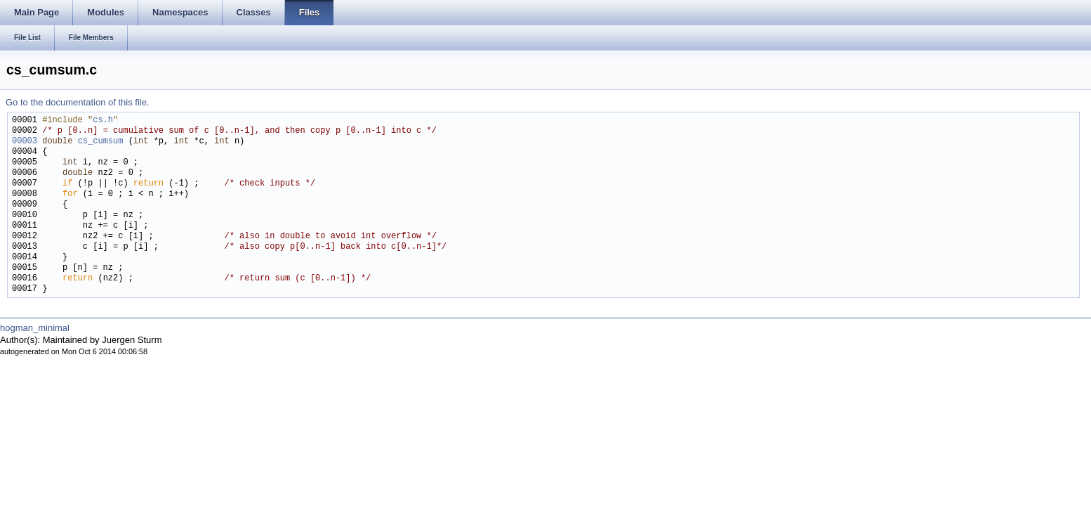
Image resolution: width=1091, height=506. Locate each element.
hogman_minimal (35, 328)
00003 (24, 142)
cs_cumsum (101, 142)
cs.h (103, 120)
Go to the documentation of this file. (78, 102)
